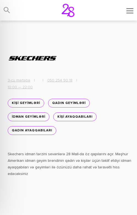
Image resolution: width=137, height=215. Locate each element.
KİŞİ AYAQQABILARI (75, 116)
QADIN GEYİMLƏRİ (69, 103)
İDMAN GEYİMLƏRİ (28, 116)
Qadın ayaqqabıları (32, 130)
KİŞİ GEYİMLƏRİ (26, 103)
